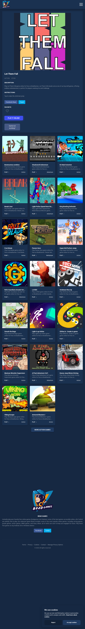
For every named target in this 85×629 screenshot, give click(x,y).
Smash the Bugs (10, 331)
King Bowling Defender (68, 206)
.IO (80, 339)
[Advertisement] (42, 457)
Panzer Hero (36, 248)
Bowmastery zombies (12, 165)
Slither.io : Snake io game (69, 331)
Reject (53, 622)
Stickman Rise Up (66, 290)
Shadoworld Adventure (40, 165)
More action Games (42, 430)
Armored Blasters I (38, 415)
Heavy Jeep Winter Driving (69, 373)
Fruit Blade (8, 248)
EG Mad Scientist (66, 165)
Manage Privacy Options (55, 545)
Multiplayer (49, 255)
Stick (13, 78)
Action (7, 78)
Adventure (50, 172)
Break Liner (8, 206)
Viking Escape (9, 415)
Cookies (37, 545)
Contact (43, 545)
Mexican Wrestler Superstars (14, 373)
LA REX (34, 290)
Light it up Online (38, 331)
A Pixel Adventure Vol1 (40, 373)
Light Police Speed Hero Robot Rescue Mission (48, 206)
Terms (24, 545)
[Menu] (81, 4)
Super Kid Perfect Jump (68, 248)
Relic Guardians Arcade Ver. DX (15, 290)
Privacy (30, 545)
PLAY (6, 172)
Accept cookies (72, 622)
